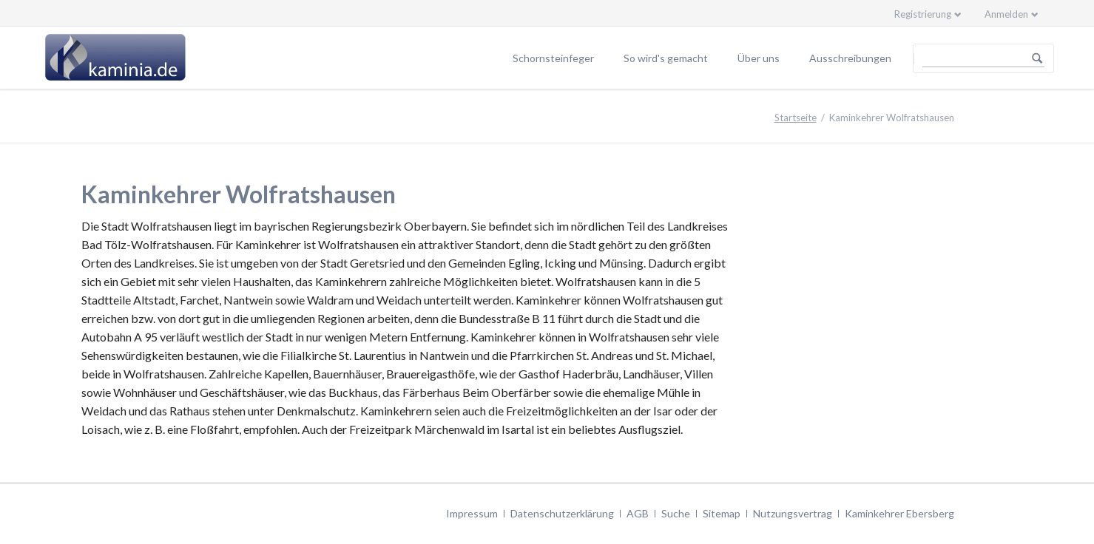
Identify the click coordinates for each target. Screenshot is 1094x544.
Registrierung (922, 14)
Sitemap (721, 513)
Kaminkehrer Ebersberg (899, 513)
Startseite (795, 117)
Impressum (472, 513)
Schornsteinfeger (553, 58)
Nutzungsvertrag (792, 513)
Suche (675, 513)
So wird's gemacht (666, 58)
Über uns (758, 58)
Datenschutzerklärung (562, 513)
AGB (638, 513)
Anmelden (1006, 14)
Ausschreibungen (850, 58)
